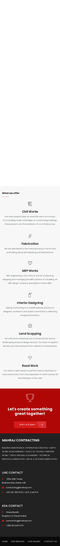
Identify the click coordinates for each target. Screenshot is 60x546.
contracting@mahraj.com (19, 487)
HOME (4, 541)
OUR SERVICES (17, 541)
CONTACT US (50, 541)
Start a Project (27, 424)
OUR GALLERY (34, 541)
